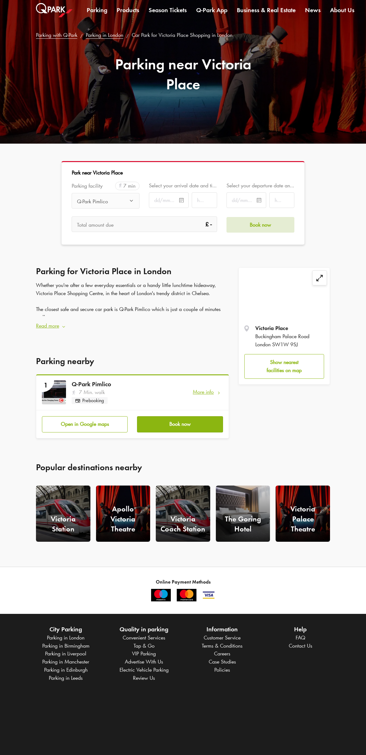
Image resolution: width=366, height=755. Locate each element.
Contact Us (300, 645)
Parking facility (87, 186)
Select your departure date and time (260, 185)
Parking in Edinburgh (66, 669)
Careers (222, 653)
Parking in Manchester (65, 661)
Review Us (144, 677)
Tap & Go (144, 645)
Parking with (56, 35)
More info (203, 391)
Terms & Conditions (222, 645)
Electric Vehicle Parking (144, 669)
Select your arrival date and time (183, 185)
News (313, 13)
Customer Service (222, 637)
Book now (180, 423)
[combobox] (106, 201)
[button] (132, 326)
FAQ (300, 637)
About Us (342, 13)
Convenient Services (144, 637)
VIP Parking (144, 653)
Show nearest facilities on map (284, 366)
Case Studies (222, 661)
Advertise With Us (144, 661)
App (211, 13)
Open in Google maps (85, 423)
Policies (222, 669)
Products (128, 13)
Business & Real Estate (266, 13)
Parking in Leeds (66, 677)
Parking (97, 13)
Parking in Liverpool (65, 653)
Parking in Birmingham (65, 645)
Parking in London (104, 35)
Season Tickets (168, 13)
